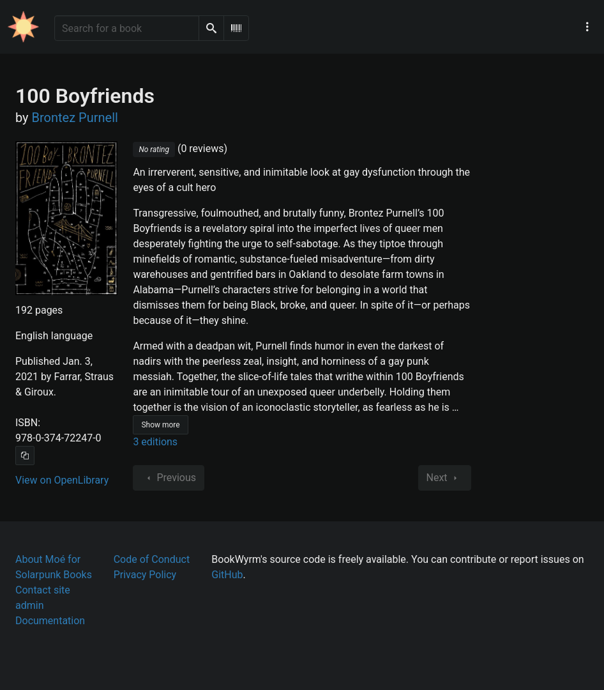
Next (445, 478)
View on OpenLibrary (62, 480)
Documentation (50, 621)
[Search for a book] (126, 28)
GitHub (227, 575)
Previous (168, 478)
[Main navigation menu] (587, 26)
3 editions (155, 442)
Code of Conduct (152, 559)
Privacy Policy (145, 575)
